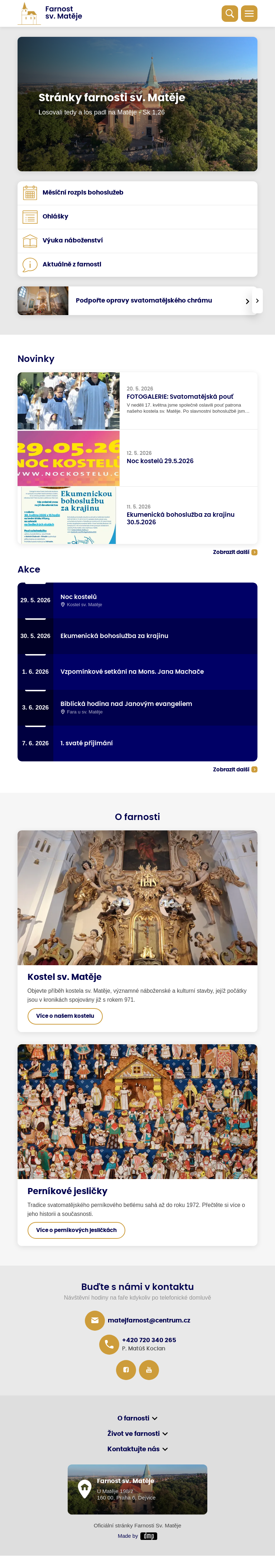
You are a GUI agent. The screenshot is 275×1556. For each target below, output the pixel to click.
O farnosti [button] (133, 1419)
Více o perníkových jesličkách (76, 1230)
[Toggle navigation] (249, 13)
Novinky (36, 359)
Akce (29, 569)
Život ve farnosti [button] (133, 1434)
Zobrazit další (231, 552)
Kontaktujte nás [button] (133, 1450)
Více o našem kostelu (65, 1016)
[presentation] (257, 300)
